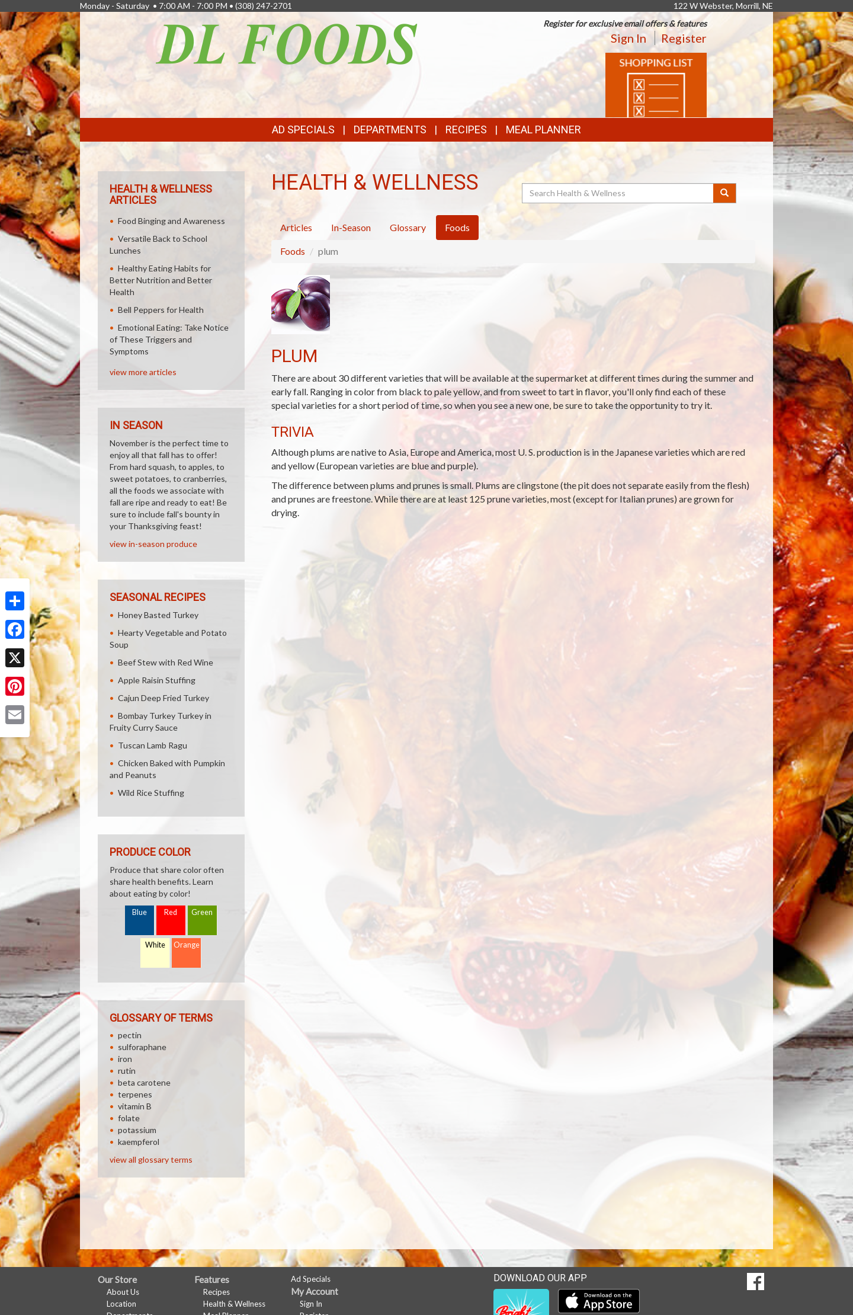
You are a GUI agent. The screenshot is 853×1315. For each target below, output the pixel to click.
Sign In (628, 38)
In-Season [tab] (351, 227)
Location (121, 1303)
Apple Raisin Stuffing (156, 680)
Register (684, 38)
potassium (137, 1130)
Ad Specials (303, 129)
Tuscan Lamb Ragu (152, 745)
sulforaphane (142, 1047)
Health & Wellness (234, 1303)
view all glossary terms (151, 1159)
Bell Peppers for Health (161, 310)
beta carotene (144, 1082)
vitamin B (135, 1106)
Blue (139, 912)
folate (129, 1118)
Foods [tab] (457, 227)
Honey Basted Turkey (158, 615)
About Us (123, 1292)
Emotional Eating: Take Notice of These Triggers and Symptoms (169, 339)
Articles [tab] (296, 227)
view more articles (143, 372)
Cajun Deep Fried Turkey (163, 698)
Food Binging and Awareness (171, 221)
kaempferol (138, 1142)
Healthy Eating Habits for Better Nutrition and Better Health (161, 280)
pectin (130, 1035)
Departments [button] (390, 129)
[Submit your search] (724, 193)
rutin (127, 1071)
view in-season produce (153, 544)
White (155, 944)
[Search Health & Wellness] (618, 193)
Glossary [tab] (408, 227)
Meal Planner (543, 129)
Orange (187, 944)
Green (202, 912)
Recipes (466, 129)
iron (125, 1059)
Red (170, 912)
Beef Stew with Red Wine (165, 662)
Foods (292, 251)
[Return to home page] (287, 43)
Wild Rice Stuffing (151, 793)
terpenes (135, 1094)
